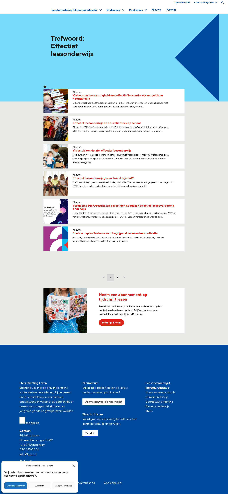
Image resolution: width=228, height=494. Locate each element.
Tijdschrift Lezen (182, 2)
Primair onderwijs (157, 397)
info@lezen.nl (28, 454)
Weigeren (39, 485)
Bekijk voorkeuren (64, 485)
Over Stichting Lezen (205, 2)
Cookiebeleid (112, 483)
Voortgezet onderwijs (159, 402)
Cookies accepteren (15, 485)
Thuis (149, 411)
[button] (73, 465)
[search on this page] (222, 2)
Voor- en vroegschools (160, 392)
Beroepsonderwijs (157, 406)
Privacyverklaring (84, 483)
